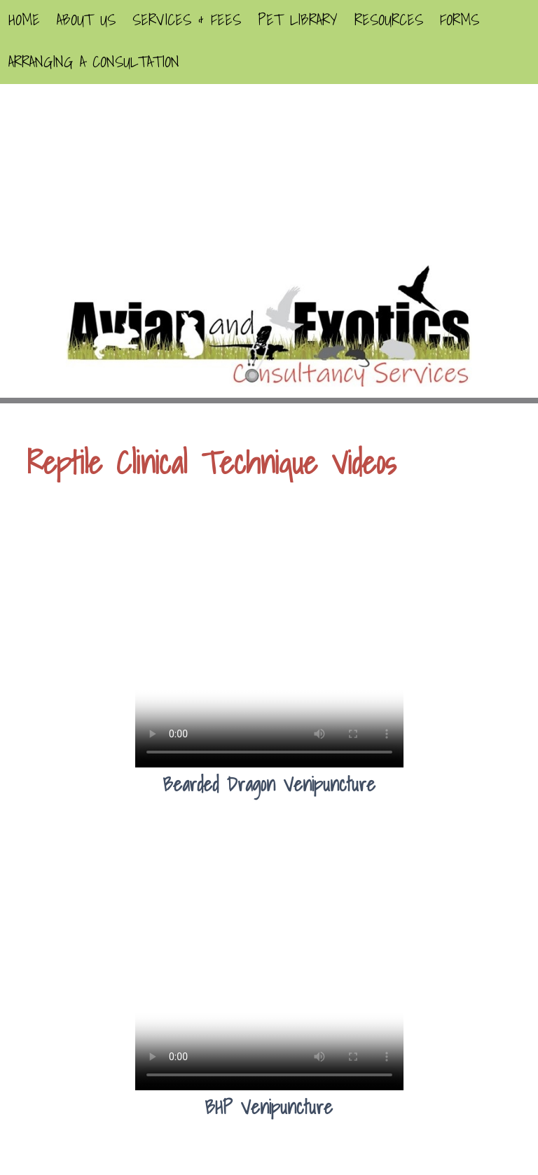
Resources (388, 19)
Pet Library (298, 19)
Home (24, 19)
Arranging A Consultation (93, 61)
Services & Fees (186, 19)
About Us (86, 19)
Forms (459, 19)
